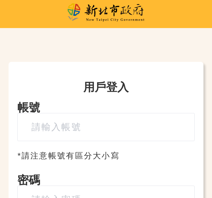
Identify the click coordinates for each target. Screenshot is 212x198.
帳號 (28, 107)
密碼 (28, 180)
